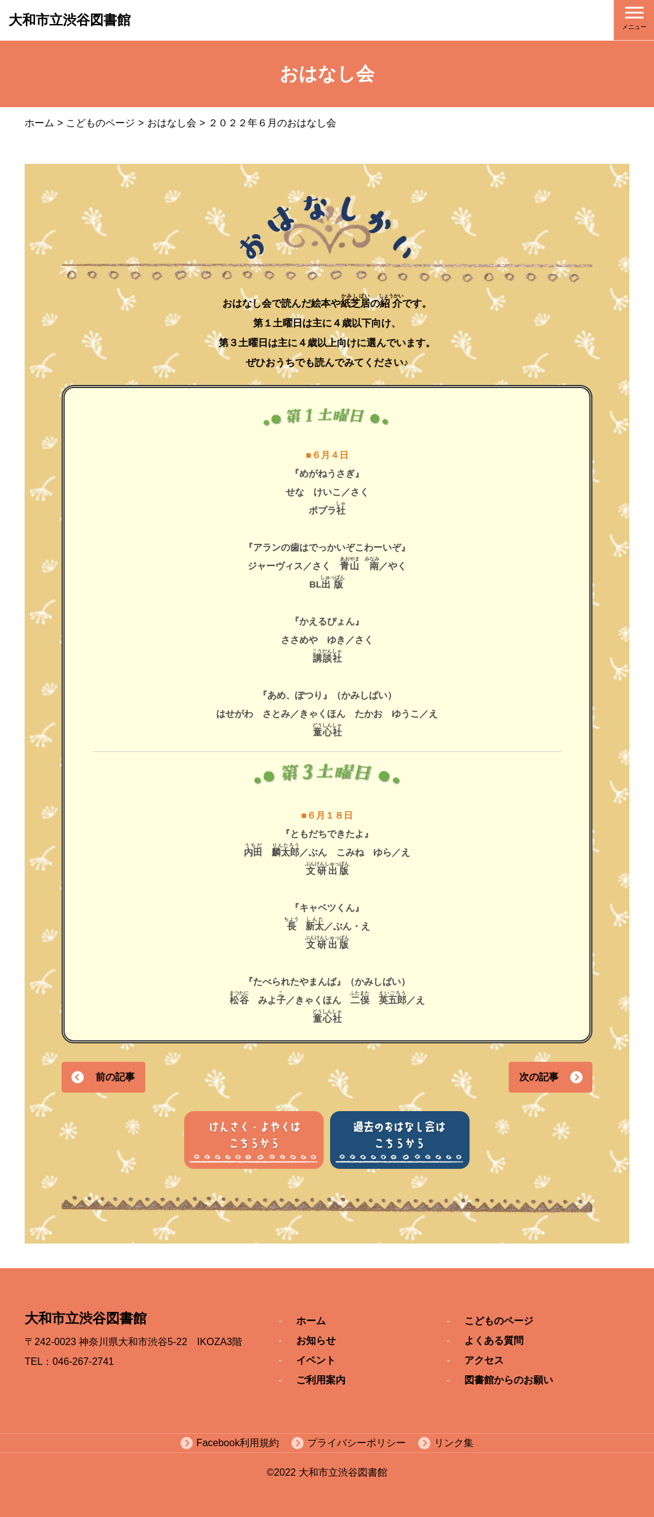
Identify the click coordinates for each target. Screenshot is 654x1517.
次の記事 (539, 1077)
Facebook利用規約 (237, 1443)
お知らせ (316, 1340)
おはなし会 (171, 123)
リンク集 (454, 1443)
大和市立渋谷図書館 (70, 20)
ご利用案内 (320, 1380)
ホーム (39, 123)
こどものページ (100, 123)
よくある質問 (493, 1340)
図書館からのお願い (508, 1380)
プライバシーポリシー (356, 1443)
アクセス (484, 1360)
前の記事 (115, 1077)
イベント (316, 1360)
